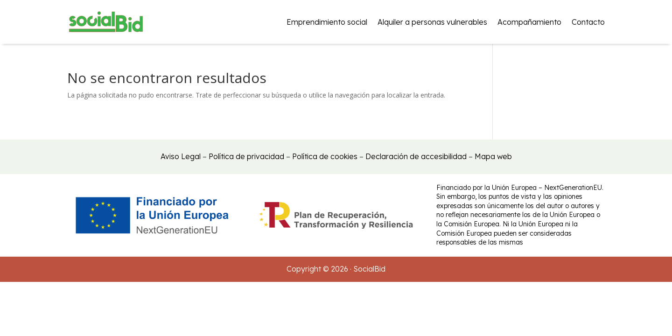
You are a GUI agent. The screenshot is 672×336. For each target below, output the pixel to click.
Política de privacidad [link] (246, 156)
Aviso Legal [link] (181, 156)
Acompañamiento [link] (529, 22)
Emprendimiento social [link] (327, 22)
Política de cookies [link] (324, 156)
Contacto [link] (588, 22)
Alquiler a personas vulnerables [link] (432, 22)
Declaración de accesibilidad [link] (416, 156)
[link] (106, 22)
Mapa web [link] (493, 156)
